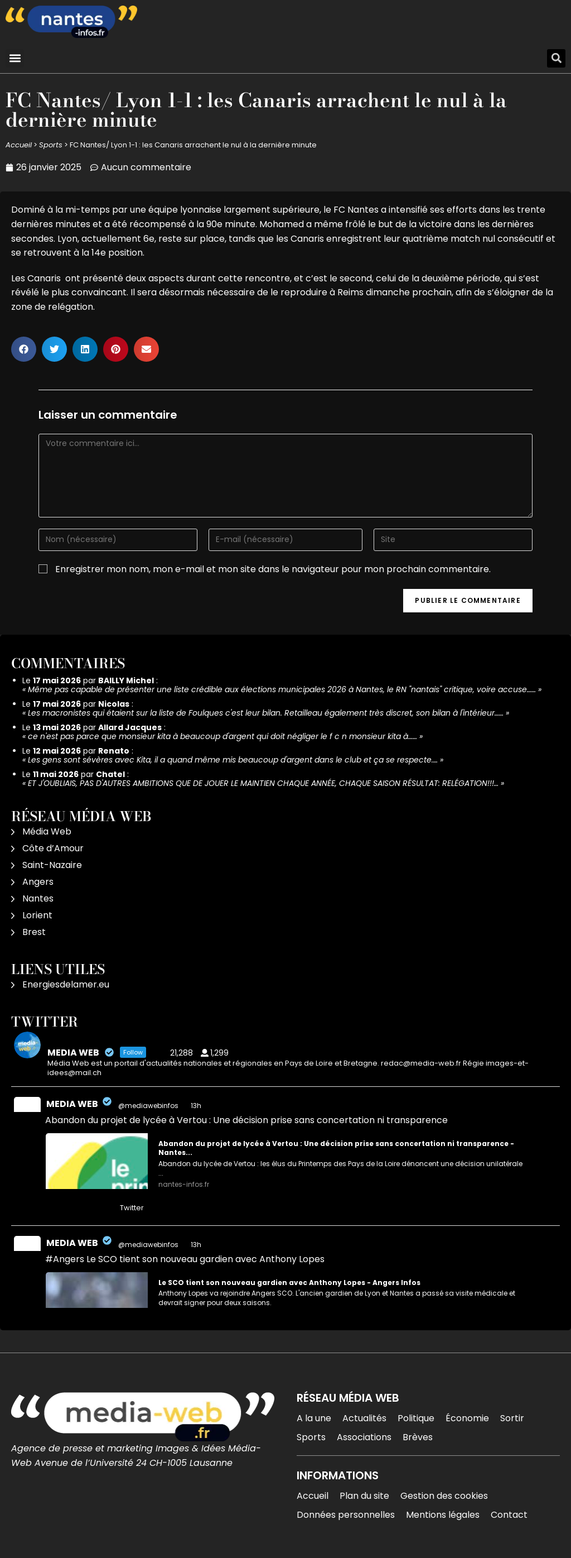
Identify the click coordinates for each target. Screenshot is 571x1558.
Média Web (46, 831)
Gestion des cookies (444, 1495)
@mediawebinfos (148, 1105)
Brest (34, 932)
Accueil (19, 145)
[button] (15, 58)
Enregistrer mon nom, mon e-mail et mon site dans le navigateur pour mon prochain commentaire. (273, 569)
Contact (509, 1514)
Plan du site (364, 1495)
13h (197, 1105)
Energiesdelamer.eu (65, 984)
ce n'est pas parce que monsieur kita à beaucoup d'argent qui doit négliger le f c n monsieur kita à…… (222, 736)
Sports (50, 145)
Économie (467, 1418)
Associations (364, 1437)
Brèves (418, 1437)
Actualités (364, 1418)
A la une (314, 1418)
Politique (416, 1418)
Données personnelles (346, 1514)
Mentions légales (443, 1514)
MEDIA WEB (72, 1103)
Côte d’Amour (53, 848)
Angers (38, 881)
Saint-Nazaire (52, 865)
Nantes (38, 898)
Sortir (512, 1418)
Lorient (37, 915)
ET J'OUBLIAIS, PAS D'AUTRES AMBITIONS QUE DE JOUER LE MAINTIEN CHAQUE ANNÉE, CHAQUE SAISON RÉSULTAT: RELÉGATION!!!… (263, 783)
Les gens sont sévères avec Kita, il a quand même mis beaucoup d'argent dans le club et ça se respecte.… (233, 759)
